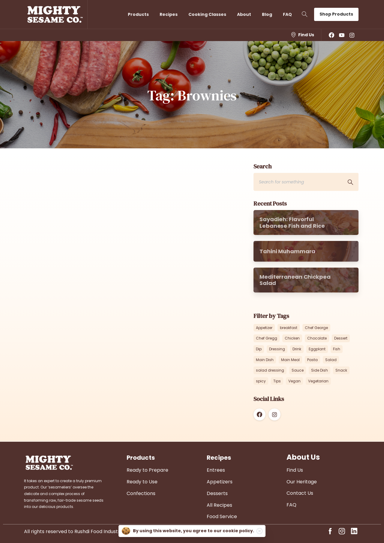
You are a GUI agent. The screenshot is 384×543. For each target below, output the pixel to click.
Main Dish (265, 359)
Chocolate (317, 338)
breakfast (288, 327)
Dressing (277, 349)
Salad (331, 359)
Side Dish (319, 370)
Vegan (294, 381)
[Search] (298, 182)
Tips (277, 381)
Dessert (340, 338)
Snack (341, 370)
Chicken (292, 338)
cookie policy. (238, 531)
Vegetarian (318, 381)
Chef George (316, 327)
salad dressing (270, 370)
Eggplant (317, 349)
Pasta (312, 359)
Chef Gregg (266, 338)
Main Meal (290, 359)
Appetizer (264, 327)
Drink (296, 349)
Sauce (298, 370)
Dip (259, 349)
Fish (336, 349)
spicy (261, 381)
